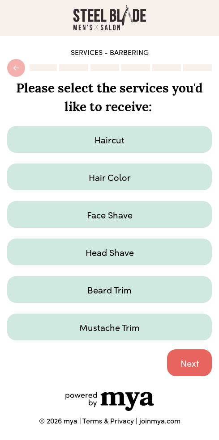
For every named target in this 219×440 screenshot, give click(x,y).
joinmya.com (159, 420)
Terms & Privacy (108, 420)
